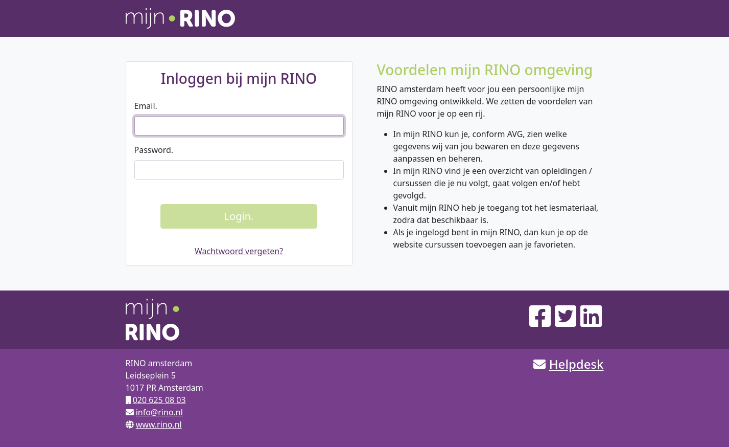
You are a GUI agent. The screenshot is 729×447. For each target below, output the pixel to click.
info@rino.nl (159, 412)
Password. (154, 149)
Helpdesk (576, 363)
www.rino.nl (159, 424)
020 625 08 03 (159, 400)
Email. (145, 105)
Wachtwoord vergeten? (239, 251)
